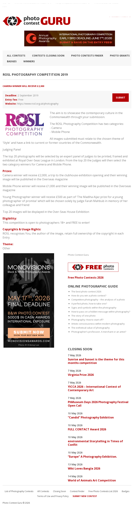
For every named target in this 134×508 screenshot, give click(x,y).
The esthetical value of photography (90, 327)
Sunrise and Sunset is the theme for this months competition (96, 361)
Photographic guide (107, 5)
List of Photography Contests (33, 5)
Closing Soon (59, 491)
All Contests (16, 55)
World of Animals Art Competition (92, 480)
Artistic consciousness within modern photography (98, 323)
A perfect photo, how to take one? (89, 303)
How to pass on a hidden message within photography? (100, 311)
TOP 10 (6, 5)
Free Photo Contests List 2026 (103, 491)
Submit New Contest (85, 496)
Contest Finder (77, 491)
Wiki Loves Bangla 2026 (84, 468)
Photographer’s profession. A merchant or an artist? (98, 331)
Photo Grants (120, 55)
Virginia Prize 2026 (81, 375)
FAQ (5, 8)
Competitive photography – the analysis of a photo (98, 299)
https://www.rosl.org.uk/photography (37, 103)
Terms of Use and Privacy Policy (53, 496)
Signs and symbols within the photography (93, 307)
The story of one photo (83, 315)
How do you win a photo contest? (88, 295)
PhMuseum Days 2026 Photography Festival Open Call (98, 403)
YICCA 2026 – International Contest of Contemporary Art (94, 388)
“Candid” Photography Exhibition (91, 417)
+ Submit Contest (120, 18)
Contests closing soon (48, 55)
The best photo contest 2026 (86, 291)
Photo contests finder (87, 55)
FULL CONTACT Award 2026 (87, 429)
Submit (120, 97)
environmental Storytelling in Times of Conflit (95, 443)
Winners (29, 61)
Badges (12, 61)
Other (6, 248)
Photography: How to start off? (87, 319)
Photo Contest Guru (78, 254)
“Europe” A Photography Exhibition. (92, 457)
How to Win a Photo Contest (73, 5)
